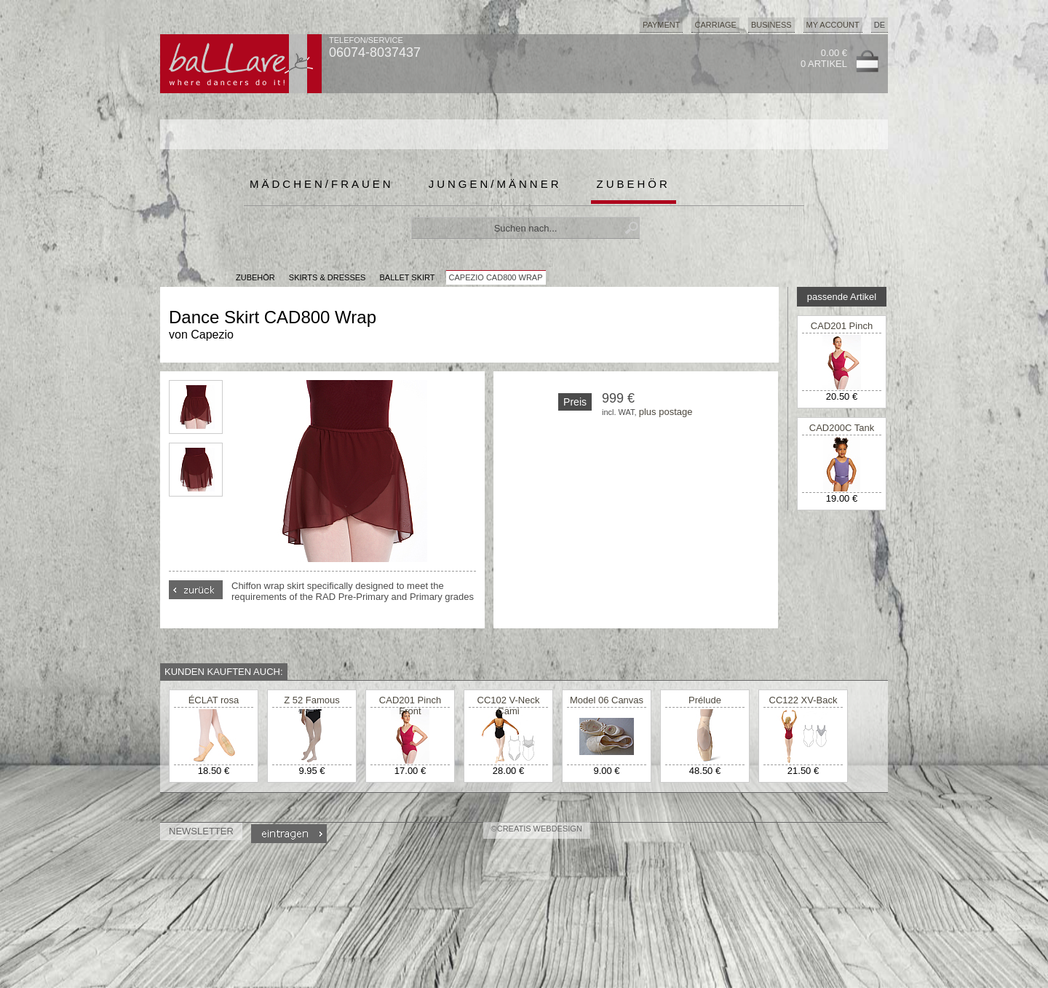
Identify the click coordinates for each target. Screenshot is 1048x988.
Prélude (704, 700)
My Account (833, 24)
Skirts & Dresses (327, 277)
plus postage (666, 411)
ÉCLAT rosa (213, 700)
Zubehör (633, 184)
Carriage (715, 24)
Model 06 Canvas (606, 700)
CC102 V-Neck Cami (508, 705)
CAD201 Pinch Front (842, 331)
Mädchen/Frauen (322, 184)
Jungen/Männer (495, 184)
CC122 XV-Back (803, 700)
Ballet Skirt (406, 277)
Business (771, 24)
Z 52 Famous (312, 700)
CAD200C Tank (841, 427)
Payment (661, 24)
